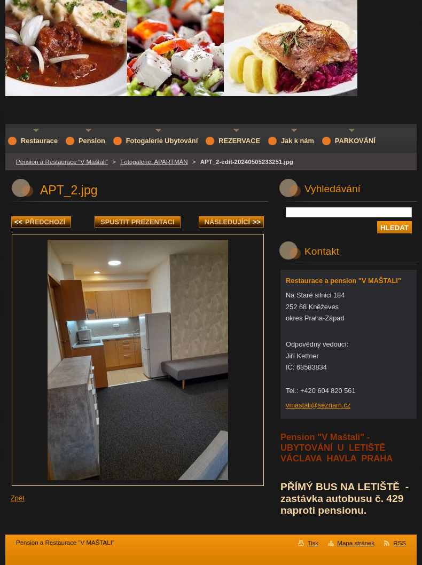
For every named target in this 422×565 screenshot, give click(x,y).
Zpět (18, 498)
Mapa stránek (355, 543)
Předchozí (39, 222)
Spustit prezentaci (137, 222)
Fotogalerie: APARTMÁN (153, 162)
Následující (233, 222)
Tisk (312, 543)
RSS (399, 543)
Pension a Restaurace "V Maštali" (62, 162)
